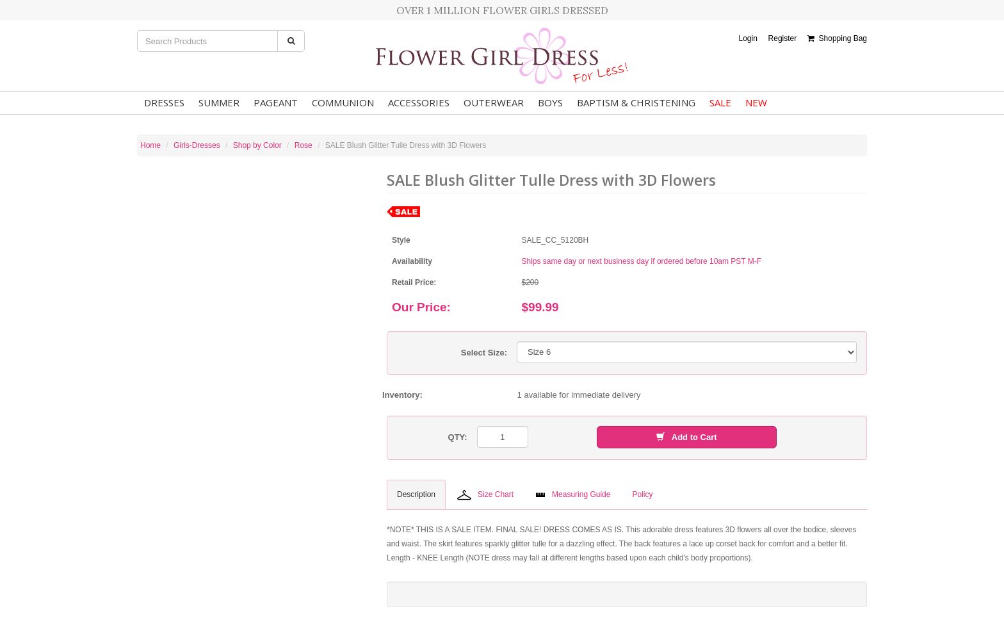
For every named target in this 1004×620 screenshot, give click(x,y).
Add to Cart (686, 437)
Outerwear (494, 102)
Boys (550, 102)
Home (150, 145)
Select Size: (484, 352)
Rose (303, 145)
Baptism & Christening (636, 102)
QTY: (457, 437)
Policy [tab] (642, 494)
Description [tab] (416, 494)
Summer (218, 102)
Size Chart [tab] (485, 495)
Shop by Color (257, 145)
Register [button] (782, 38)
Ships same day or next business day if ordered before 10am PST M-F (642, 261)
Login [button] (747, 38)
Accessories (418, 102)
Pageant (276, 102)
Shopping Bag (837, 38)
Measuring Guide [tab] (572, 494)
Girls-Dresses (197, 145)
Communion (343, 102)
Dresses (164, 102)
